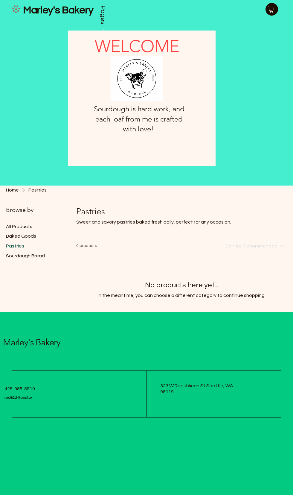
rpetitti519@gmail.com (19, 397)
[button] (271, 10)
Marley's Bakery (31, 342)
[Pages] (103, 22)
